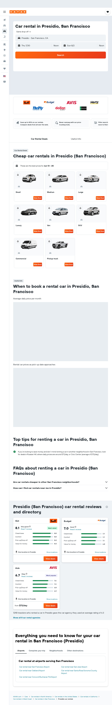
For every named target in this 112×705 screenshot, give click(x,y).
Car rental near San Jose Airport (74, 667)
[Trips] (4, 68)
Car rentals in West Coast (22, 699)
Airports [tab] (21, 650)
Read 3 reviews (27, 576)
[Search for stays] (4, 25)
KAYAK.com (17, 697)
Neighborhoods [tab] (56, 650)
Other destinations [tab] (75, 650)
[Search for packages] (4, 36)
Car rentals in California (88, 697)
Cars (26, 697)
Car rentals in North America (41, 697)
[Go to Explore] (4, 50)
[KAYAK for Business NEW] (4, 61)
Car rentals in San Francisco (45, 699)
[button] (4, 12)
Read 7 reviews (26, 529)
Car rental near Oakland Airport (32, 670)
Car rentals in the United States (66, 697)
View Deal (37, 198)
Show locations (52, 552)
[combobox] (23, 31)
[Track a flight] (4, 55)
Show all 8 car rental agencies (26, 617)
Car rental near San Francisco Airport (34, 667)
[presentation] (107, 507)
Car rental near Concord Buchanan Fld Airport (38, 677)
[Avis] (53, 568)
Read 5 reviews (75, 529)
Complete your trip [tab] (37, 650)
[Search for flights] (4, 20)
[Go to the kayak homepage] (18, 11)
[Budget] (102, 521)
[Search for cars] (4, 31)
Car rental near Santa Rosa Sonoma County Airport (79, 671)
